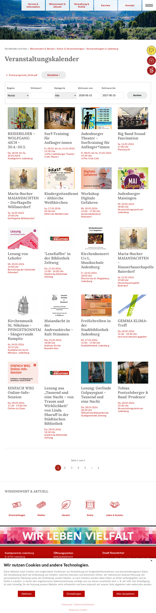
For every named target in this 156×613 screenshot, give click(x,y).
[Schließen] (151, 560)
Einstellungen (74, 594)
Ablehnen (26, 594)
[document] (78, 576)
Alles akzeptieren (125, 594)
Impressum (67, 604)
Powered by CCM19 (78, 610)
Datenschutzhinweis (84, 604)
